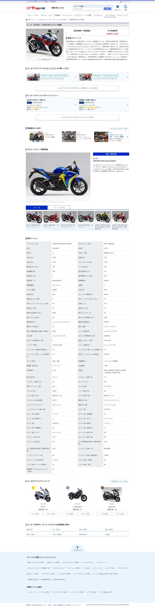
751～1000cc (57, 534)
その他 (107, 534)
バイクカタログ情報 (64, 574)
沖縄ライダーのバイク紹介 (35, 562)
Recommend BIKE (59, 579)
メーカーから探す (43, 592)
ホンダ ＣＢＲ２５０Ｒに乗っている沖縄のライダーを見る (77, 88)
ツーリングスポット (87, 562)
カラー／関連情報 (59, 207)
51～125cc (56, 529)
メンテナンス (78, 15)
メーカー (36, 15)
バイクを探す (35, 514)
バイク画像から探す (105, 592)
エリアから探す (92, 592)
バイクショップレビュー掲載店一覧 (38, 568)
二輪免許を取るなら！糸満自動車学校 (39, 579)
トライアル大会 (122, 568)
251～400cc (109, 529)
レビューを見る (50, 514)
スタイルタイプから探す (59, 592)
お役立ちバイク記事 (53, 562)
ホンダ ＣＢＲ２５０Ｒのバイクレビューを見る (77, 117)
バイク (29, 15)
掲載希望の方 (61, 605)
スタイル (43, 15)
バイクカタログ (110, 15)
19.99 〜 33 (112, 34)
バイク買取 (87, 15)
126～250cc (83, 529)
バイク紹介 (86, 568)
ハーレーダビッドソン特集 (81, 574)
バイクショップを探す (77, 592)
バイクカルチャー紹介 (48, 574)
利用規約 (28, 605)
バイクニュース (97, 568)
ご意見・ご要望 (51, 605)
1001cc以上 (83, 534)
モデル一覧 (36, 207)
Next (127, 136)
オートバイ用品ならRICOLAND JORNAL (105, 574)
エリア (50, 15)
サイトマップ (124, 1)
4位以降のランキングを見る (119, 481)
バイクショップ (67, 15)
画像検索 (57, 15)
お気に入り (118, 10)
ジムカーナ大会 (110, 568)
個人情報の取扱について (39, 605)
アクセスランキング (58, 568)
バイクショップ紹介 (73, 568)
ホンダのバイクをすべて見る (119, 128)
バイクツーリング (122, 15)
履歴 (125, 10)
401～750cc (31, 534)
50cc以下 (30, 529)
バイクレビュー (98, 15)
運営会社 (68, 605)
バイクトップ (31, 592)
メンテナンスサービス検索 (70, 562)
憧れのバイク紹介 (32, 574)
